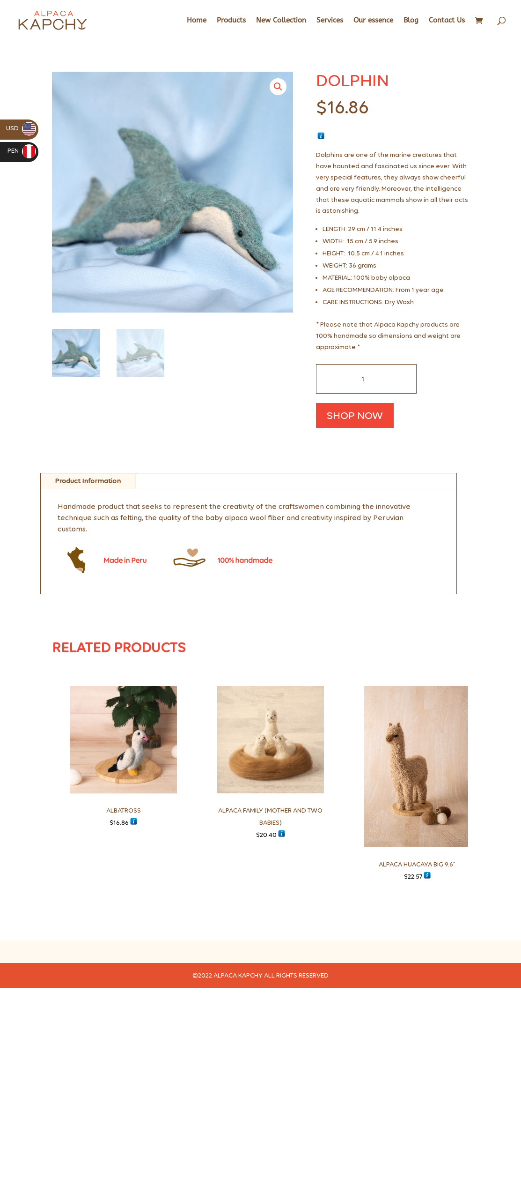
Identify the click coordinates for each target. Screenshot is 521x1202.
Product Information (88, 481)
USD (21, 128)
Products (231, 20)
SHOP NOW (355, 415)
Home (196, 20)
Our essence (373, 20)
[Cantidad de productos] (366, 379)
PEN (21, 151)
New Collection (281, 20)
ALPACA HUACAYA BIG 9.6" (417, 864)
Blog (411, 20)
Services (329, 20)
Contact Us (447, 20)
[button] (278, 86)
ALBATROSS (123, 810)
